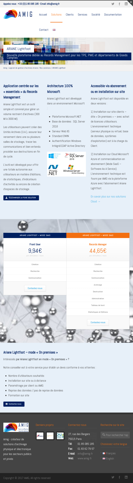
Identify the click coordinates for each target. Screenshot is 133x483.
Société (95, 14)
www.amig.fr (85, 458)
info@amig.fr (53, 3)
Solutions (56, 14)
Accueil (43, 14)
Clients (70, 14)
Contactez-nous (35, 288)
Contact (43, 30)
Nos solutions (45, 68)
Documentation (113, 14)
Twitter (112, 4)
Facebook (119, 4)
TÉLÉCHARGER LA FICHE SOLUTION (20, 197)
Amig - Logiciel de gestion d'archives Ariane (20, 68)
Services (82, 14)
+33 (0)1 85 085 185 (28, 3)
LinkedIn (126, 477)
